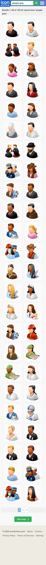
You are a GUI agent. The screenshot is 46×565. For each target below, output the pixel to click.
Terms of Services (25, 535)
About (30, 531)
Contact (38, 531)
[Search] (36, 3)
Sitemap (39, 535)
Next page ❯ (23, 519)
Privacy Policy (9, 535)
